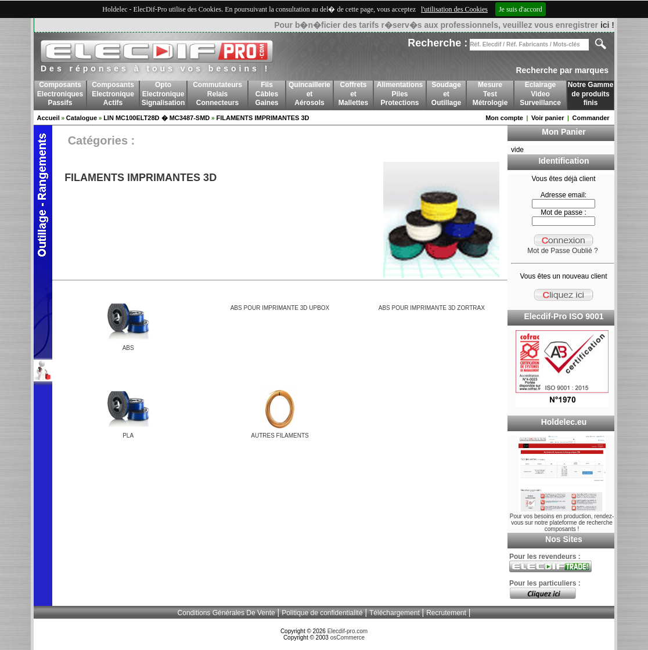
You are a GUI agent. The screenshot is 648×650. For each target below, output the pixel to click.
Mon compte (504, 117)
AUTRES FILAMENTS (279, 435)
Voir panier (547, 117)
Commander (590, 117)
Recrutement (446, 613)
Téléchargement (394, 613)
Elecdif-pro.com (347, 631)
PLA (128, 435)
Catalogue (81, 117)
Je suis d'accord (520, 9)
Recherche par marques (562, 70)
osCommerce (347, 637)
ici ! (607, 25)
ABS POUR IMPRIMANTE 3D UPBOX (280, 308)
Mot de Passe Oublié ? (562, 251)
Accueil (48, 117)
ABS (128, 348)
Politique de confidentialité (322, 613)
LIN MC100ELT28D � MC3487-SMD (156, 117)
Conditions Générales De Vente (226, 613)
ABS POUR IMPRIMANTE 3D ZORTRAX (432, 308)
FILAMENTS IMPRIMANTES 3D (262, 117)
